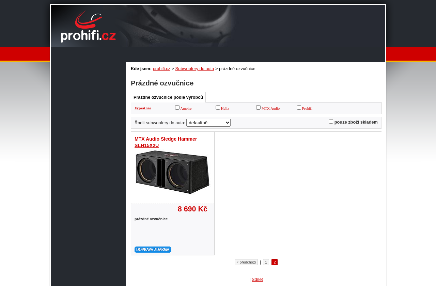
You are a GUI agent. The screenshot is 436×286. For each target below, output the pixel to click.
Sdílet (257, 279)
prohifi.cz (161, 68)
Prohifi (307, 108)
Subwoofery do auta (194, 68)
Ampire (185, 108)
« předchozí (246, 262)
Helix (225, 108)
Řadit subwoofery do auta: (160, 122)
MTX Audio (271, 108)
